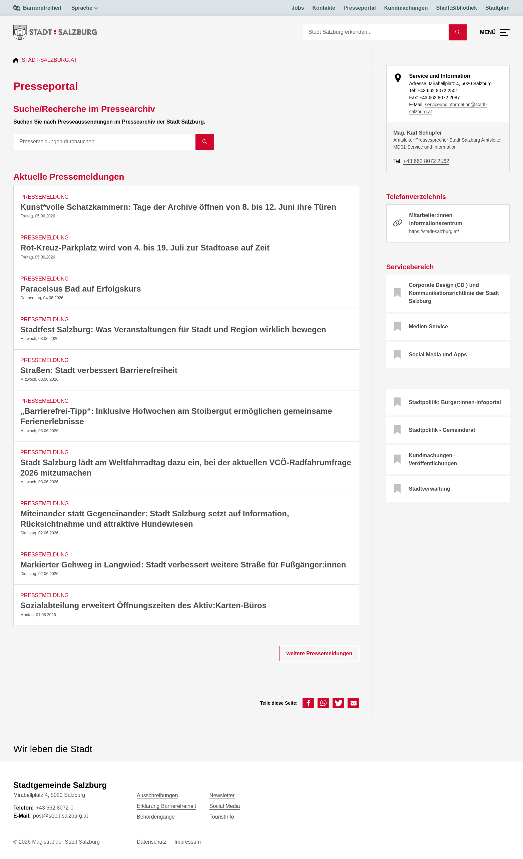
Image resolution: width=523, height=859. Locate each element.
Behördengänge (156, 817)
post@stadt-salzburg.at (60, 816)
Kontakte (323, 8)
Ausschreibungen (157, 795)
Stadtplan (497, 8)
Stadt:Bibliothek (456, 8)
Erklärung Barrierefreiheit (166, 806)
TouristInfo (221, 817)
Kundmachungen (406, 8)
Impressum (187, 842)
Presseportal (360, 8)
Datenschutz (151, 842)
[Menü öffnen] (495, 32)
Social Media (224, 806)
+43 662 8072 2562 (426, 161)
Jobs (298, 8)
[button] (308, 703)
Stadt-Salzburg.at (49, 60)
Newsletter (222, 795)
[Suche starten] (458, 32)
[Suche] (376, 32)
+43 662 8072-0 (54, 808)
